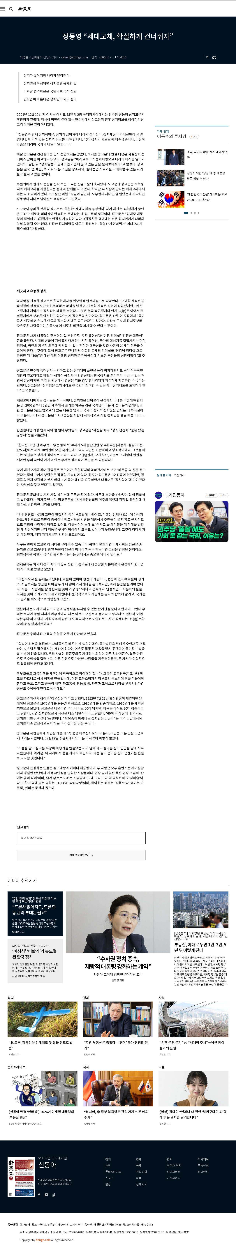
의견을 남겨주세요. (32, 838)
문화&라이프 (113, 1172)
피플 (139, 1178)
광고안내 (203, 1172)
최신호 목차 (174, 1165)
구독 (195, 136)
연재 (169, 1159)
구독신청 (203, 1165)
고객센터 (75, 1224)
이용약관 (87, 1224)
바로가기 (212, 495)
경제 (139, 1159)
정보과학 (141, 1172)
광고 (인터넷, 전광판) (44, 1224)
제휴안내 (63, 1224)
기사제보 (203, 1159)
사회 (108, 1165)
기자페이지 (174, 1178)
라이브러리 (174, 1172)
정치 (108, 1159)
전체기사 (141, 1184)
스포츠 (109, 1178)
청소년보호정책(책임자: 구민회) (134, 1224)
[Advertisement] (72, 259)
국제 (139, 1165)
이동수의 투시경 (171, 136)
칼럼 (108, 1184)
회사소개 (25, 1224)
